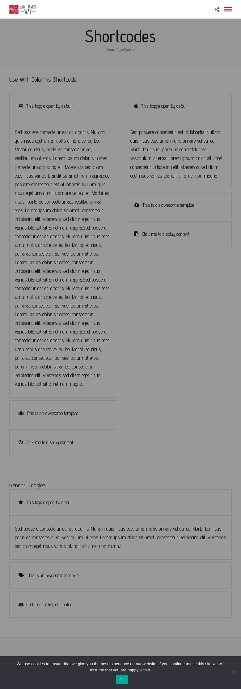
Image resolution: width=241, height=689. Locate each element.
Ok (122, 680)
